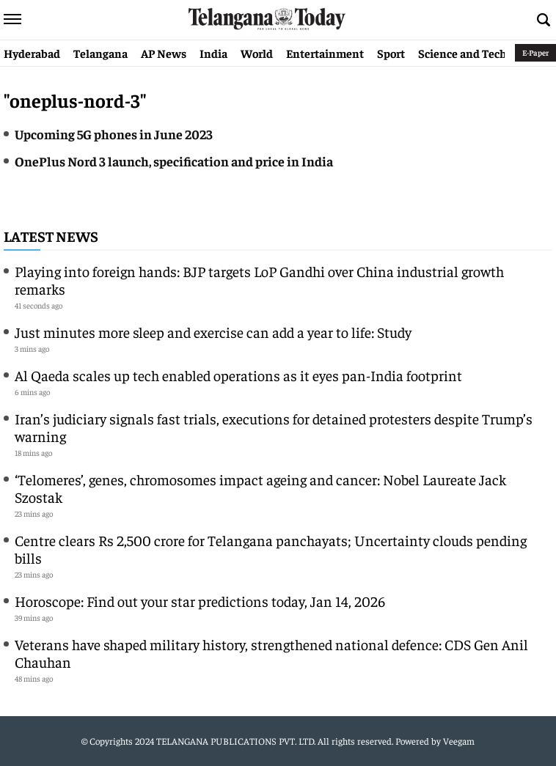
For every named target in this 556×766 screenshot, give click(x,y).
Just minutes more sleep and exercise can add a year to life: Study (213, 332)
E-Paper (535, 52)
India (213, 52)
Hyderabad (32, 52)
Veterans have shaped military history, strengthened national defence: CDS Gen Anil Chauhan (271, 653)
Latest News (51, 236)
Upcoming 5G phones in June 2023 (115, 133)
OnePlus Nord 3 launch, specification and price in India (174, 160)
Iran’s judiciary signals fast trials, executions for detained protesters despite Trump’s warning (274, 427)
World (257, 52)
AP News (163, 52)
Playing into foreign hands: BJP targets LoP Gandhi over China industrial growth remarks (259, 280)
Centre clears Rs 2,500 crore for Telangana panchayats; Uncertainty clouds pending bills (271, 549)
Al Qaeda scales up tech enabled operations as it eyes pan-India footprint (238, 375)
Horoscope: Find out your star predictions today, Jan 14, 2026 (200, 601)
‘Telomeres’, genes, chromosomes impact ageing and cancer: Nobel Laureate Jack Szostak (260, 488)
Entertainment (325, 52)
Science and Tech (462, 52)
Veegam (459, 740)
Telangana (100, 52)
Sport (391, 52)
